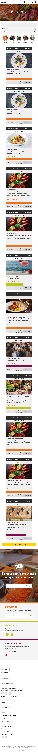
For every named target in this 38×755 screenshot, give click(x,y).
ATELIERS (3, 2)
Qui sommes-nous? (6, 700)
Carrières (3, 702)
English (4, 669)
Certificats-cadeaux (6, 707)
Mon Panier (4, 723)
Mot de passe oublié (6, 721)
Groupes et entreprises (7, 683)
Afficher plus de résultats (19, 544)
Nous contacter (10, 651)
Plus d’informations (13, 76)
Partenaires (4, 710)
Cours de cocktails (5, 678)
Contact (3, 712)
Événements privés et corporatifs (19, 586)
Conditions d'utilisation (7, 726)
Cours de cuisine (5, 676)
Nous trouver (10, 655)
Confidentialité (5, 729)
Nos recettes (4, 705)
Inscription (3, 718)
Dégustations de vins (6, 681)
